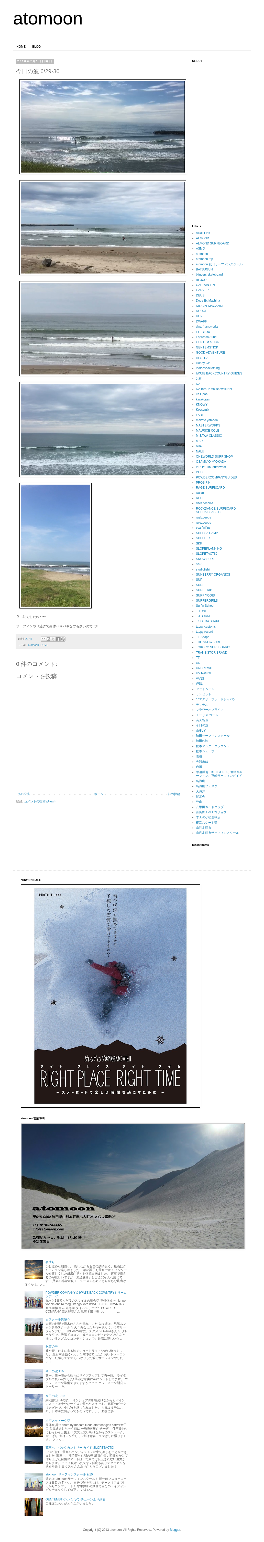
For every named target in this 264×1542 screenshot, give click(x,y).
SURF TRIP (204, 590)
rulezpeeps (203, 522)
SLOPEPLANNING (209, 548)
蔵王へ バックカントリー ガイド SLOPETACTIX (80, 1447)
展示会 (200, 796)
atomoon (48, 18)
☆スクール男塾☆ (58, 1319)
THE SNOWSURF (208, 642)
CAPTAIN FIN (205, 285)
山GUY (201, 730)
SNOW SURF (205, 559)
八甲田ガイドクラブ (210, 807)
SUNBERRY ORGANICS (213, 574)
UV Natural (203, 673)
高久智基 (202, 720)
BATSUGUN (204, 269)
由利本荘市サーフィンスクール (217, 833)
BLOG (36, 46)
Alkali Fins (203, 233)
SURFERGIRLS (207, 600)
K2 (198, 384)
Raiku (200, 493)
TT (198, 657)
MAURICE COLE (207, 430)
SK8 (199, 543)
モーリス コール (207, 715)
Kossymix (202, 409)
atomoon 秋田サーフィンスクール (219, 264)
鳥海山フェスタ (206, 786)
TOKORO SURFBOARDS (213, 647)
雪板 (199, 756)
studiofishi (203, 569)
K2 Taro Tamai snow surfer (214, 389)
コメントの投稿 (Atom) (40, 801)
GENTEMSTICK (207, 347)
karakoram (203, 399)
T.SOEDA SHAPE (208, 621)
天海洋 (200, 791)
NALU (200, 451)
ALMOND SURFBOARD (212, 243)
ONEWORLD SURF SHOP (214, 456)
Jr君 (199, 378)
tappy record (204, 631)
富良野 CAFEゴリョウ (211, 812)
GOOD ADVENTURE (210, 352)
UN (198, 663)
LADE (200, 415)
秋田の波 (202, 741)
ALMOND (202, 238)
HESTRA (202, 358)
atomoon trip (204, 259)
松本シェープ (205, 751)
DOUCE (201, 311)
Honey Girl (203, 363)
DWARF (201, 321)
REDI (199, 498)
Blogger (175, 1530)
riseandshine (204, 503)
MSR (199, 441)
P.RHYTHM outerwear (211, 467)
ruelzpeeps (203, 517)
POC (199, 472)
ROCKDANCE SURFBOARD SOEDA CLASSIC (216, 510)
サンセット (203, 694)
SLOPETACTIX (206, 553)
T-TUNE (201, 611)
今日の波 (202, 725)
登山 (199, 802)
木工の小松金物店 (208, 817)
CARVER (202, 290)
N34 (199, 446)
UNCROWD (204, 668)
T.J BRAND (204, 616)
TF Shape (203, 637)
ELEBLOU (203, 332)
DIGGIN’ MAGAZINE (210, 306)
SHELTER (203, 538)
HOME (21, 46)
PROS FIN (203, 482)
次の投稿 (23, 794)
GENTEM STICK (207, 342)
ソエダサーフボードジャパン (216, 699)
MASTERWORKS (208, 425)
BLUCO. (201, 280)
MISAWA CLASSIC (209, 435)
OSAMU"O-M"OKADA (211, 461)
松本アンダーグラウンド (213, 746)
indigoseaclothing (208, 368)
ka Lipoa (201, 394)
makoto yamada (207, 420)
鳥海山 (200, 781)
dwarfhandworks (207, 326)
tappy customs (206, 626)
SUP (199, 579)
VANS (200, 678)
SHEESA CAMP (207, 533)
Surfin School (205, 605)
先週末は (202, 761)
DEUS (200, 295)
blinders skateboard (209, 274)
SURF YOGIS (205, 595)
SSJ (199, 564)
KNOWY (201, 404)
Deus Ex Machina (208, 300)
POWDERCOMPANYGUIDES (216, 477)
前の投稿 (174, 794)
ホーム (98, 794)
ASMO (200, 248)
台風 (199, 767)
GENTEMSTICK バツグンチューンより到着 (75, 1499)
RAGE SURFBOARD (210, 487)
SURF (200, 585)
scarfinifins (203, 527)
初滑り (50, 1262)
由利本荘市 (203, 828)
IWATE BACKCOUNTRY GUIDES (219, 373)
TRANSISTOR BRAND (211, 652)
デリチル (202, 704)
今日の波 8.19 (55, 1396)
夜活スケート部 (206, 822)
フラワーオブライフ (210, 709)
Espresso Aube (206, 337)
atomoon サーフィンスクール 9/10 (69, 1474)
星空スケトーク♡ (58, 1420)
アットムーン (205, 689)
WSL (199, 683)
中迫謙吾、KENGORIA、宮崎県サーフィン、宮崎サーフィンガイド (219, 774)
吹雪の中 (52, 1346)
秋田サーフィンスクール (213, 735)
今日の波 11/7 (55, 1371)
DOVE (44, 644)
